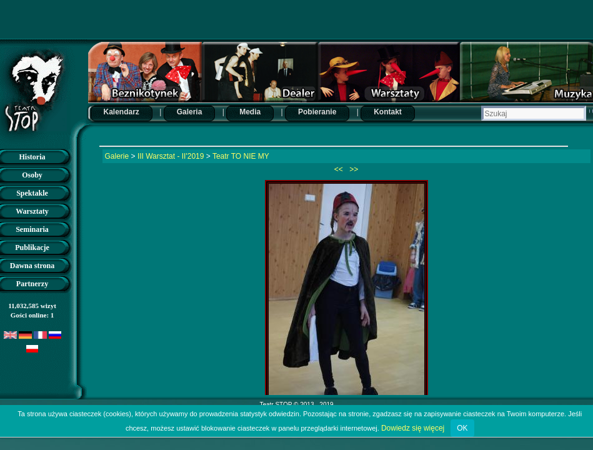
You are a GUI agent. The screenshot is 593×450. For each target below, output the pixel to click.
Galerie (117, 156)
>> (352, 169)
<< (339, 169)
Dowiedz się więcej (412, 428)
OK (462, 428)
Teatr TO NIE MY (240, 156)
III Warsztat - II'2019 (170, 156)
